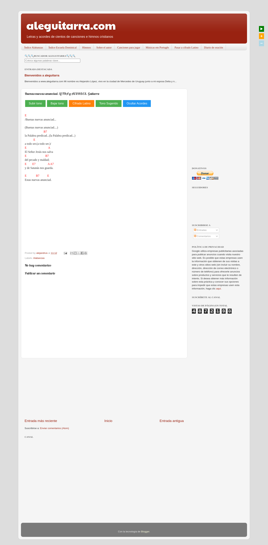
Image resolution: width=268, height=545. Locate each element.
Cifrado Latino (82, 103)
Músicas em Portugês (157, 47)
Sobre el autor (104, 47)
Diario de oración (213, 47)
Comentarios (202, 236)
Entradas (200, 230)
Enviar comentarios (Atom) (54, 428)
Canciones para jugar (128, 47)
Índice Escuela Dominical (63, 47)
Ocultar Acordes (137, 103)
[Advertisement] (104, 388)
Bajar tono (57, 103)
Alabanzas (39, 258)
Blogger (145, 531)
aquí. (219, 288)
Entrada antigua (172, 421)
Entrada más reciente (41, 421)
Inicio (108, 421)
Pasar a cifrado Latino (186, 47)
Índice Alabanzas (33, 47)
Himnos (86, 47)
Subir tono (35, 103)
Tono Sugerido (108, 103)
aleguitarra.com (71, 25)
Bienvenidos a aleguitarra (42, 75)
